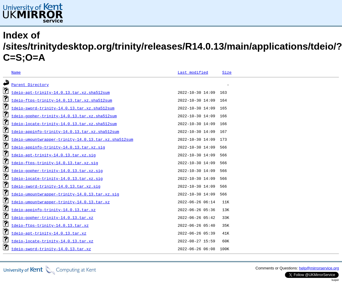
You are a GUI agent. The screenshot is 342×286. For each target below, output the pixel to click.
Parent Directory (30, 84)
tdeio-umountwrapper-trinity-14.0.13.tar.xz (60, 202)
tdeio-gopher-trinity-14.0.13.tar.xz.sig (57, 170)
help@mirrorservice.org (319, 268)
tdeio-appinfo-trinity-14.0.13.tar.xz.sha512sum (65, 131)
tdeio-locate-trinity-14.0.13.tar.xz (52, 241)
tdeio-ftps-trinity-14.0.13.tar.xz (50, 225)
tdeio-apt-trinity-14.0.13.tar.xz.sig (53, 155)
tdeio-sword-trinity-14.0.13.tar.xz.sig (55, 186)
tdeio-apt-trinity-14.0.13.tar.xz (48, 233)
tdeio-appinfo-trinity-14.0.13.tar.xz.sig (58, 147)
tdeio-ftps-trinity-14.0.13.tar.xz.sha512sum (61, 100)
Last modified (193, 72)
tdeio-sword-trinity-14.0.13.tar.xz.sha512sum (62, 108)
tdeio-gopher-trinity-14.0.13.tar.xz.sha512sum (64, 115)
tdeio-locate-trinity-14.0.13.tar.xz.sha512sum (64, 123)
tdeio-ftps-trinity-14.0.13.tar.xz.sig (54, 162)
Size (227, 72)
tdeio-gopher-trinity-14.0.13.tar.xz (52, 217)
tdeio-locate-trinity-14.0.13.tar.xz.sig (57, 178)
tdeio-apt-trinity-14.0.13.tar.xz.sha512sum (60, 92)
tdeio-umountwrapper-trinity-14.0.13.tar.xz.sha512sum (72, 139)
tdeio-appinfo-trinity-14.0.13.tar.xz (53, 209)
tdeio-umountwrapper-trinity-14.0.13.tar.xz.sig (65, 194)
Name (16, 72)
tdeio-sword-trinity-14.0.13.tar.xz (51, 248)
